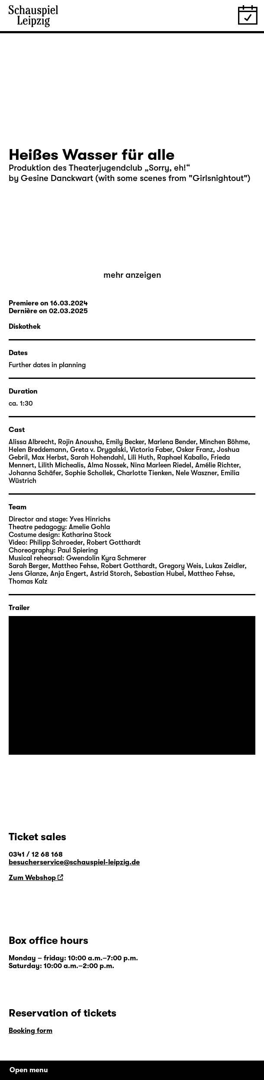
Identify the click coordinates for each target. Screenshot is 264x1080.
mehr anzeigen (132, 275)
